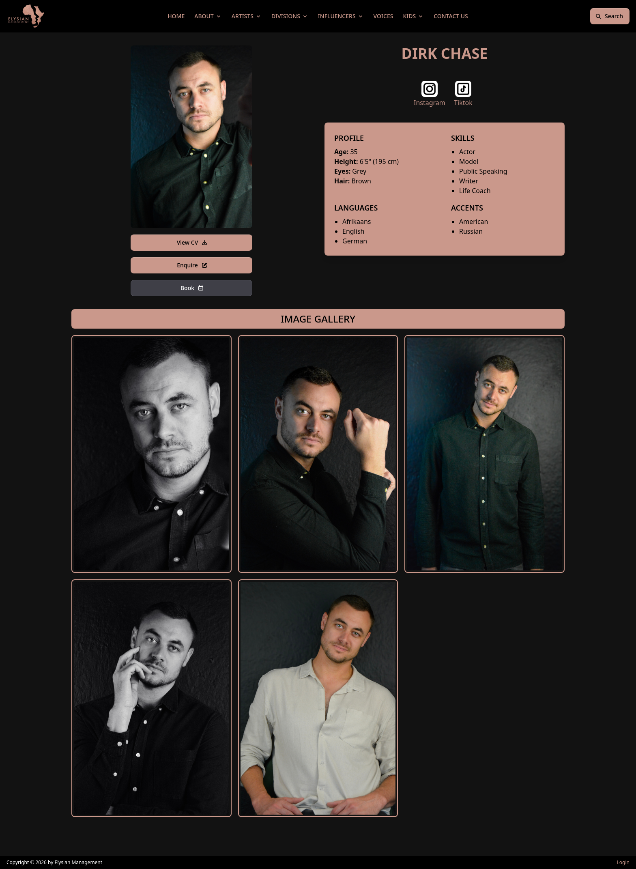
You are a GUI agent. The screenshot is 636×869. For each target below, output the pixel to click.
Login (623, 862)
